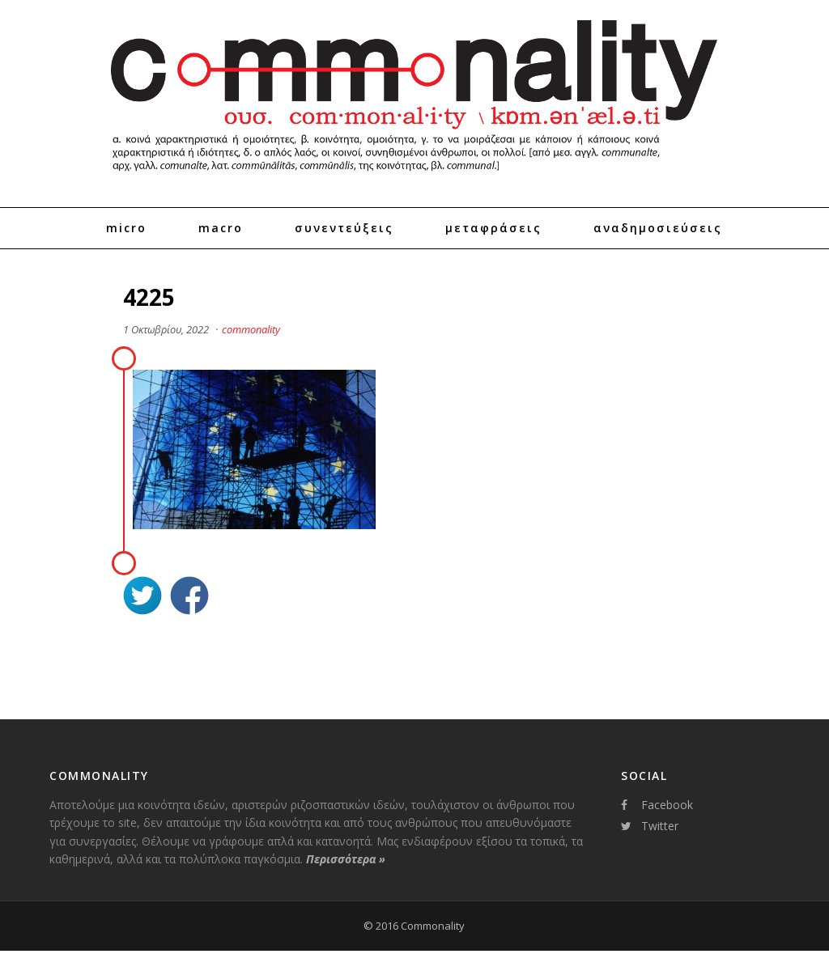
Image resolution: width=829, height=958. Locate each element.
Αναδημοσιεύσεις (657, 227)
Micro (126, 227)
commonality (251, 329)
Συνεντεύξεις (344, 227)
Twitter (649, 825)
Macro (220, 227)
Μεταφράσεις (493, 227)
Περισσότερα (345, 859)
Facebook (657, 804)
